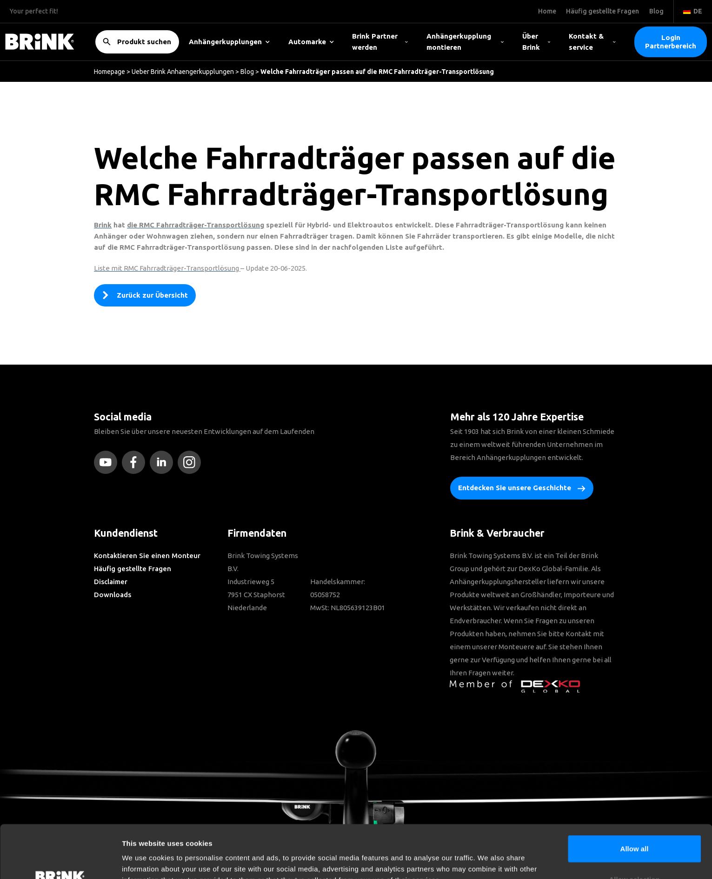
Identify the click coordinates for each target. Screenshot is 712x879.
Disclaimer (110, 582)
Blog (247, 71)
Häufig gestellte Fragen (132, 569)
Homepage (109, 71)
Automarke (311, 42)
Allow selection (634, 829)
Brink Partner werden (380, 41)
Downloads (112, 595)
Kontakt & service (592, 41)
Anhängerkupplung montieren (465, 41)
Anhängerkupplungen (229, 42)
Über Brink (536, 41)
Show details (488, 861)
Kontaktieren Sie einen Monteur (147, 555)
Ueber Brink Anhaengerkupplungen (183, 71)
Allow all (634, 799)
